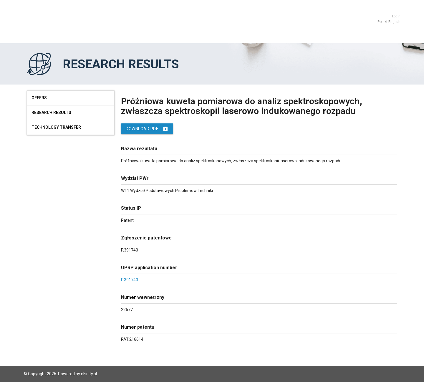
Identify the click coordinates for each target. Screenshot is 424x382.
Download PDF (147, 128)
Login (396, 16)
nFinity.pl (89, 373)
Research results (51, 112)
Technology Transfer (56, 127)
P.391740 (129, 279)
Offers (39, 97)
